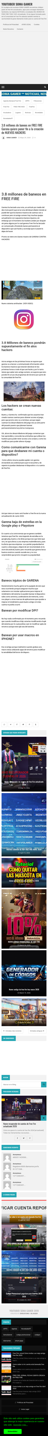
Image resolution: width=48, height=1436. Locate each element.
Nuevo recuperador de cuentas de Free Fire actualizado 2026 (19, 1125)
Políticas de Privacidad (11, 24)
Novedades (39, 113)
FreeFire (32, 107)
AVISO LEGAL (26, 24)
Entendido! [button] (12, 1431)
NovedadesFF (8, 118)
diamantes (7, 1341)
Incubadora (7, 113)
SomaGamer (7, 1335)
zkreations (24, 1313)
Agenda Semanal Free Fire (12, 101)
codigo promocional (23, 1335)
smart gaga (19, 1341)
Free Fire (6, 107)
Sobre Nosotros (8, 29)
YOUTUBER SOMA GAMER (17, 4)
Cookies (36, 24)
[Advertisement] (24, 59)
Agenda (14, 1329)
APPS (27, 101)
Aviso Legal (24, 1409)
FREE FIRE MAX (19, 107)
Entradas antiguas (37, 1031)
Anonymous (17, 1155)
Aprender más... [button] (20, 1425)
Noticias (28, 113)
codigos (37, 1335)
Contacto (20, 29)
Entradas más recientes (12, 1031)
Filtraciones (38, 101)
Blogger (34, 1313)
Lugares (18, 113)
